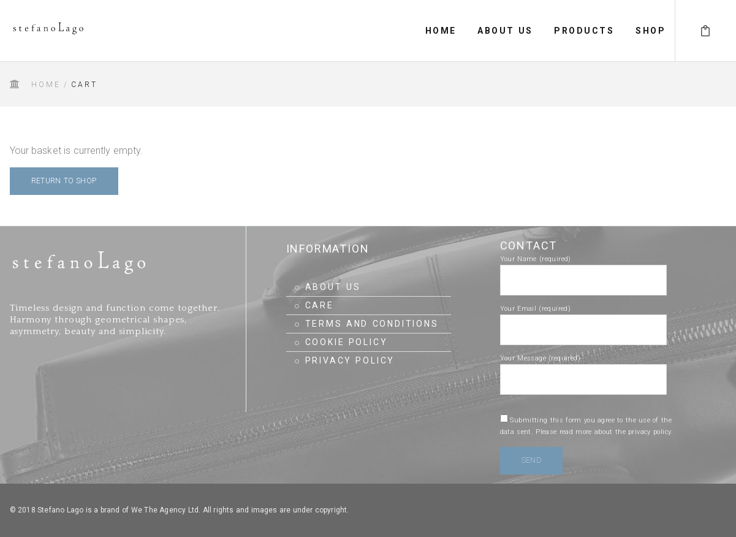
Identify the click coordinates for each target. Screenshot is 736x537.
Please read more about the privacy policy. (604, 432)
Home (46, 84)
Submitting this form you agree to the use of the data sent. (586, 426)
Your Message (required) (583, 369)
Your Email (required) (583, 319)
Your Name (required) (583, 269)
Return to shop (64, 181)
